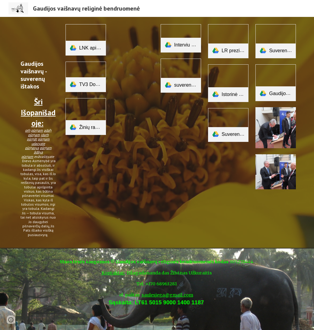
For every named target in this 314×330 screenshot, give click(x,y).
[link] (86, 40)
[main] (38, 148)
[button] (11, 320)
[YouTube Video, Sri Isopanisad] (38, 40)
